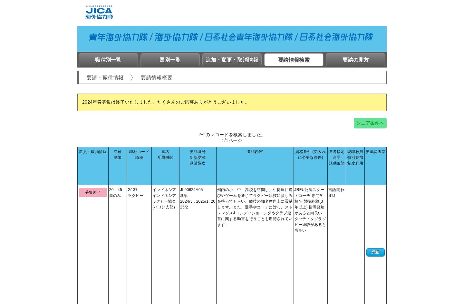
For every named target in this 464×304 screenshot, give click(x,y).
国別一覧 (170, 60)
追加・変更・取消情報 (232, 60)
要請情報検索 (294, 60)
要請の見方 (356, 60)
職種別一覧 (108, 60)
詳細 (376, 191)
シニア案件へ (370, 123)
